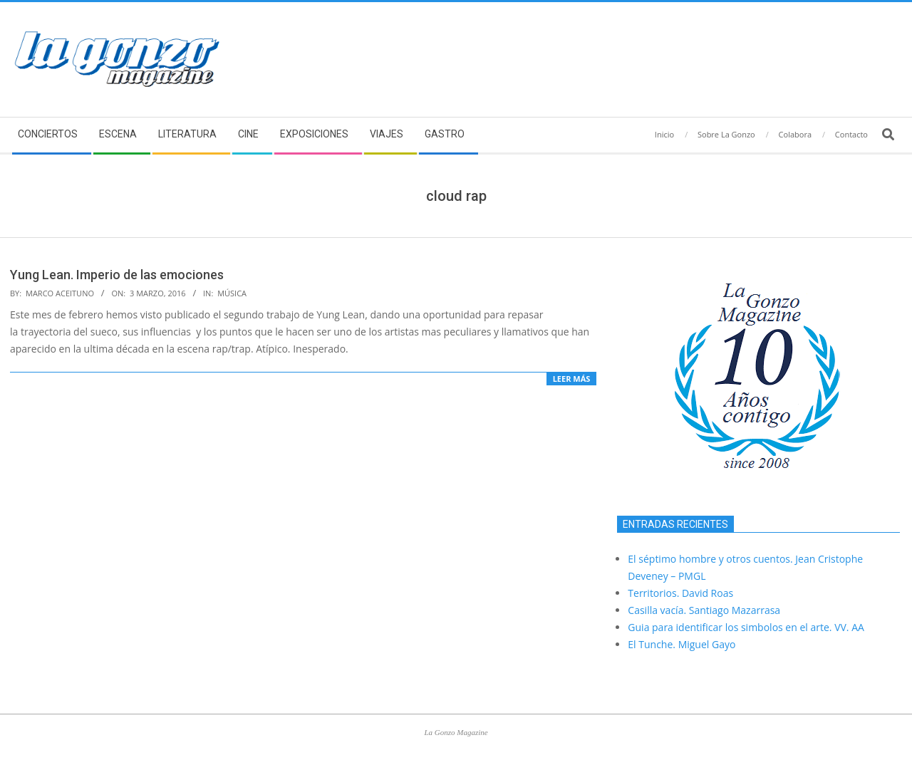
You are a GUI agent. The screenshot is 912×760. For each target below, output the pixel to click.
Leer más (572, 378)
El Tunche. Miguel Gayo (681, 644)
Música (232, 293)
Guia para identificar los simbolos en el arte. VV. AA (746, 627)
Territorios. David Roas (680, 593)
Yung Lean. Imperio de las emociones (117, 274)
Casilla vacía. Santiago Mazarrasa (704, 610)
